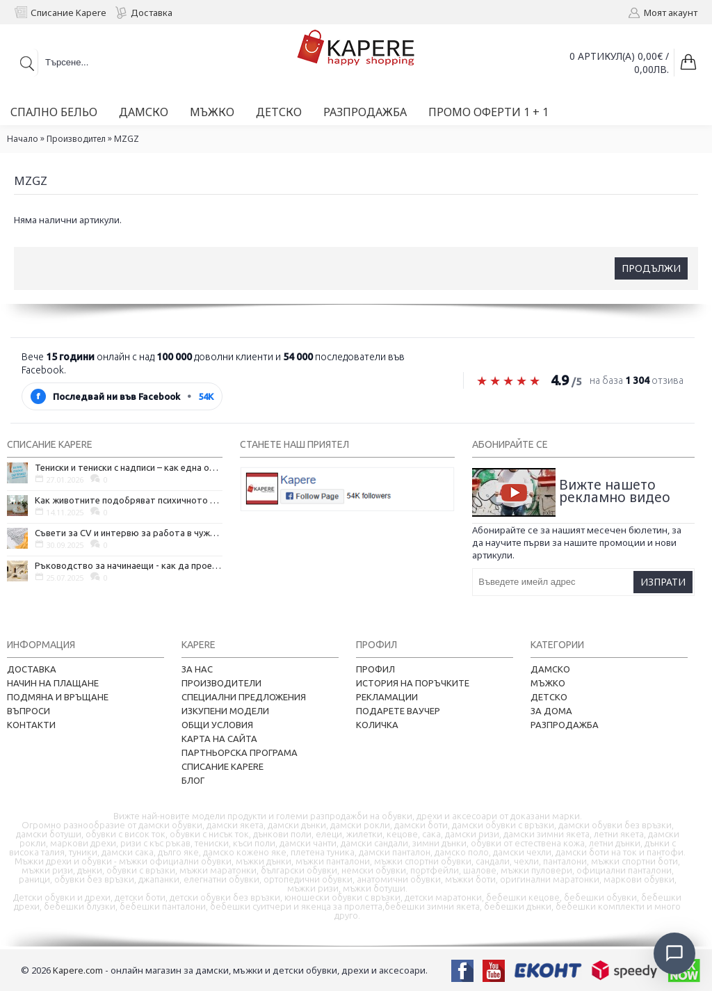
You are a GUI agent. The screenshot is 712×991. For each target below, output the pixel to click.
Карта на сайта (219, 738)
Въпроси (28, 711)
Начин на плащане (53, 683)
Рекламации (387, 697)
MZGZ (126, 139)
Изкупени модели (225, 711)
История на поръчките (412, 683)
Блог (192, 780)
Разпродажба (565, 725)
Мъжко (548, 683)
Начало (22, 139)
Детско (549, 697)
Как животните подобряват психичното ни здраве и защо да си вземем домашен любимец (128, 500)
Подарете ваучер (398, 711)
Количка (377, 725)
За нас (197, 669)
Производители (221, 683)
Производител (76, 139)
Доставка (31, 669)
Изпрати (663, 581)
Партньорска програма (239, 752)
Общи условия (217, 725)
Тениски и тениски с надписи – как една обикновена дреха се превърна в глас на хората (128, 467)
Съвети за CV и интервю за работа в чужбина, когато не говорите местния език (128, 533)
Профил (375, 669)
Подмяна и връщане (57, 697)
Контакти (31, 725)
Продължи (651, 268)
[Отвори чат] (674, 953)
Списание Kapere (222, 766)
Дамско (550, 669)
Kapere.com (78, 970)
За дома (551, 711)
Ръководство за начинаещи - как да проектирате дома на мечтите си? (128, 565)
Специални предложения (243, 697)
